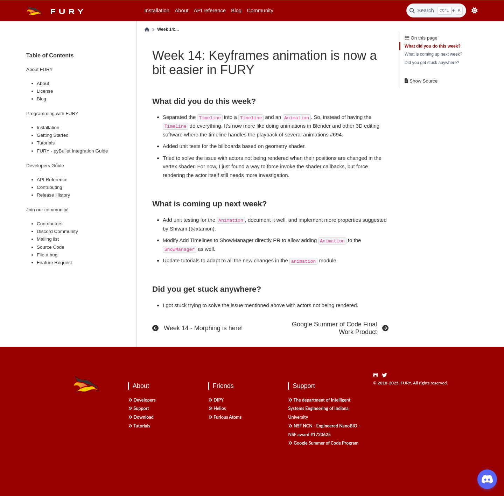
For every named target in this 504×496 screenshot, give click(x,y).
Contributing (49, 187)
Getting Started (53, 135)
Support (138, 408)
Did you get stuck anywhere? (432, 62)
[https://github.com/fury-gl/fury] (377, 375)
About (181, 10)
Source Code (50, 247)
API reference (210, 10)
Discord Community (57, 231)
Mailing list (48, 239)
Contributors (50, 223)
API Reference (52, 179)
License (45, 91)
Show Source (421, 81)
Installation (157, 10)
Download (141, 417)
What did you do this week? (433, 46)
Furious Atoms (224, 417)
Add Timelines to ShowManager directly (226, 240)
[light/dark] (475, 10)
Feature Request (54, 262)
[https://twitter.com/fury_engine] (386, 375)
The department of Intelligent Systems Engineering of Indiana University (319, 408)
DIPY (216, 400)
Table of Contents (50, 55)
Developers (142, 400)
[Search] (436, 10)
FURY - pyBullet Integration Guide (72, 151)
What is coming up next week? (433, 54)
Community (260, 10)
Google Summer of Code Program (323, 443)
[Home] (147, 29)
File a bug (47, 254)
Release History (53, 195)
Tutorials (46, 143)
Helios (217, 408)
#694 (336, 134)
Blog (236, 10)
